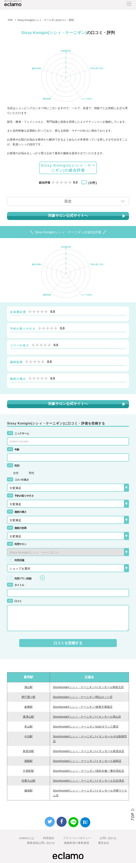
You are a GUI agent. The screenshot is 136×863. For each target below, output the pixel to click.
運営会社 (103, 842)
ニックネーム (18, 433)
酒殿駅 (28, 761)
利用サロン (16, 544)
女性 (16, 473)
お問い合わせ (108, 838)
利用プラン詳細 (26, 577)
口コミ (14, 601)
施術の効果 (16, 528)
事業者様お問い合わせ (41, 842)
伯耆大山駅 (28, 780)
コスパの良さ (18, 479)
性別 (13, 465)
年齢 (13, 449)
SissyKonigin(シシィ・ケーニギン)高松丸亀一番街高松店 (88, 770)
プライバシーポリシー (77, 838)
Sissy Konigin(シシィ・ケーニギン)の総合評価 (68, 167)
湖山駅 (28, 687)
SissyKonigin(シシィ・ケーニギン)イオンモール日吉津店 (88, 780)
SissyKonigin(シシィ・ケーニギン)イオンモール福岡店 (87, 761)
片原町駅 (28, 770)
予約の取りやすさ (20, 496)
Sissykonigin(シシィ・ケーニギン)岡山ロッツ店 (83, 697)
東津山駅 (28, 716)
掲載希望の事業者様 (76, 842)
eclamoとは (26, 838)
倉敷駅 (28, 706)
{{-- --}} (68, 552)
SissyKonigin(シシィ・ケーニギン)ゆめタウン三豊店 (86, 726)
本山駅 (28, 726)
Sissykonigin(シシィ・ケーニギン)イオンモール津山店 (87, 716)
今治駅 (28, 736)
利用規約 (48, 838)
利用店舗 (15, 560)
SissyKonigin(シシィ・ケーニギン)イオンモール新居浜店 (88, 751)
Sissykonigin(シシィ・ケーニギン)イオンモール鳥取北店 (88, 687)
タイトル (15, 585)
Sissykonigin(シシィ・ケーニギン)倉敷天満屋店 (83, 706)
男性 (31, 473)
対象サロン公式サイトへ (68, 216)
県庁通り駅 (28, 697)
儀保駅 (28, 790)
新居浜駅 (28, 751)
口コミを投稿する (68, 643)
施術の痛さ (16, 512)
